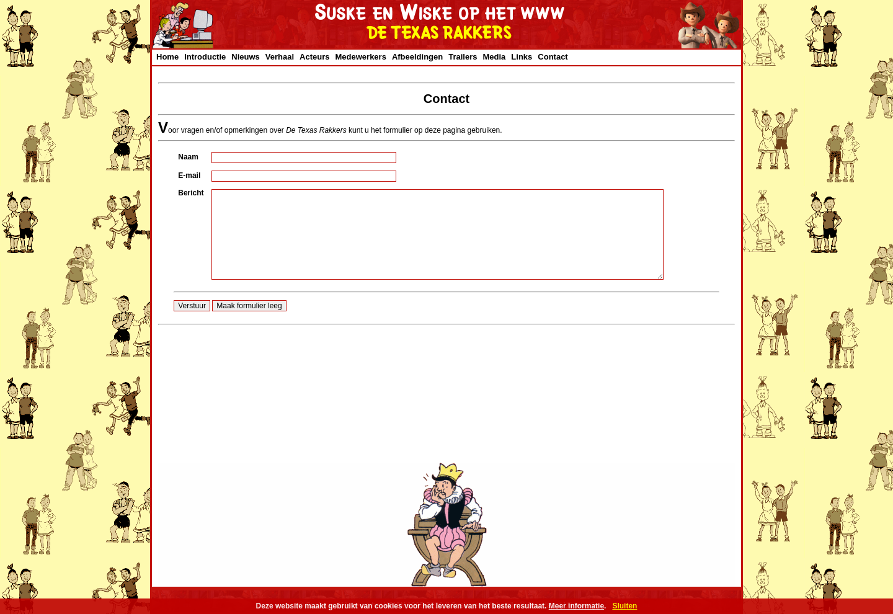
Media (494, 56)
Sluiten (624, 606)
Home (167, 56)
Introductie (205, 56)
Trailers (462, 56)
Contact (552, 56)
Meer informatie (576, 606)
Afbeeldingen (417, 56)
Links (521, 56)
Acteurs (314, 56)
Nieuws (245, 56)
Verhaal (279, 56)
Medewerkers (360, 56)
